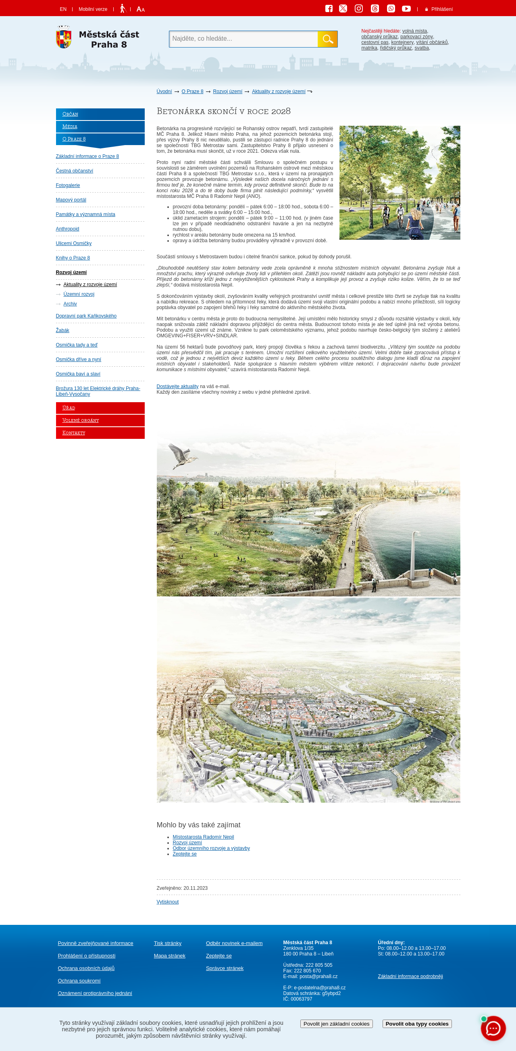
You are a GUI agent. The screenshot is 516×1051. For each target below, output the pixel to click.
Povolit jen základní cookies (337, 1024)
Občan (70, 114)
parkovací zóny (416, 36)
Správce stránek (224, 968)
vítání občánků (432, 42)
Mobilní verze (93, 9)
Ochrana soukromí (79, 981)
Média (69, 126)
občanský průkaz (380, 36)
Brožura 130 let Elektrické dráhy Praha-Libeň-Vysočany (98, 391)
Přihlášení (442, 9)
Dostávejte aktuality (178, 386)
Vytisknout (168, 902)
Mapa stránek (169, 956)
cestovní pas (375, 42)
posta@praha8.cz (318, 976)
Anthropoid (67, 229)
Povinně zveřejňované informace (95, 943)
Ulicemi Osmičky (74, 243)
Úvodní (164, 91)
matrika (369, 48)
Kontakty (73, 433)
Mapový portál (71, 200)
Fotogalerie (68, 185)
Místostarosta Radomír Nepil (203, 837)
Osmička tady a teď (77, 345)
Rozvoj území (228, 91)
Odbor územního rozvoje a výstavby (211, 848)
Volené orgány (80, 420)
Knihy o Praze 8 (73, 258)
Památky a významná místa (85, 214)
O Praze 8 (193, 91)
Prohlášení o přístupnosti (87, 956)
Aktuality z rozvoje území (279, 91)
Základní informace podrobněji (410, 976)
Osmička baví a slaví (78, 374)
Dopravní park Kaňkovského (86, 316)
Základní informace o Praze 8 (87, 156)
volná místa (414, 31)
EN (63, 9)
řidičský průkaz (396, 48)
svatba (422, 48)
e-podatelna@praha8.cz (319, 988)
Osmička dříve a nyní (79, 359)
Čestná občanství (75, 171)
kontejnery (402, 42)
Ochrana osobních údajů (86, 968)
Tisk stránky (167, 943)
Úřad (68, 408)
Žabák (62, 330)
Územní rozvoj (79, 294)
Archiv (70, 304)
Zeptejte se (185, 854)
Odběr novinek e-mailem (234, 943)
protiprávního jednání (95, 993)
